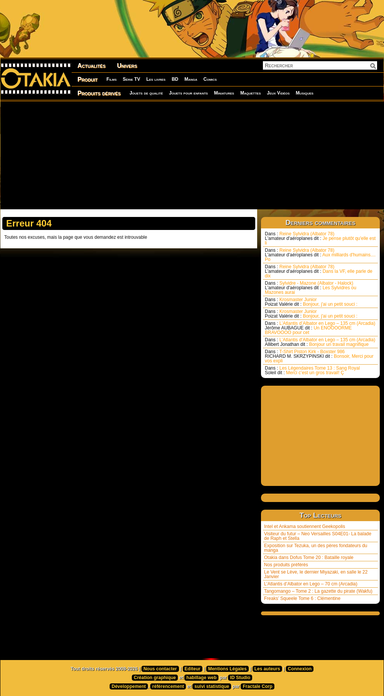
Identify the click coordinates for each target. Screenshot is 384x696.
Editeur (192, 669)
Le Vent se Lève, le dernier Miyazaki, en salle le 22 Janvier (316, 574)
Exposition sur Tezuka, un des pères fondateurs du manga (315, 548)
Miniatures (224, 93)
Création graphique (155, 677)
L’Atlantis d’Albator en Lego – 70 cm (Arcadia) (310, 584)
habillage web (201, 677)
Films (112, 79)
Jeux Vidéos (278, 93)
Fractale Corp (257, 686)
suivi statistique (211, 686)
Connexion (300, 669)
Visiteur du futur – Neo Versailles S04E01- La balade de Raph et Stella (317, 536)
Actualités (91, 65)
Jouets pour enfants (188, 93)
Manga (190, 79)
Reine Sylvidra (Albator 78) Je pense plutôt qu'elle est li (320, 238)
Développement (129, 686)
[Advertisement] (177, 155)
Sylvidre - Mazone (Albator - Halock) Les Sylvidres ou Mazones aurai (310, 287)
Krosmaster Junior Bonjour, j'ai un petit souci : (311, 302)
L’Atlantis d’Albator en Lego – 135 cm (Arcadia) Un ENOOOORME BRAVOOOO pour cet (320, 328)
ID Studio (240, 677)
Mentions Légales (227, 669)
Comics (210, 79)
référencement (168, 686)
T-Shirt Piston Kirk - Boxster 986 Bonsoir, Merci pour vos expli (319, 356)
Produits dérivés (99, 93)
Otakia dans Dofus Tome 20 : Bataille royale (308, 557)
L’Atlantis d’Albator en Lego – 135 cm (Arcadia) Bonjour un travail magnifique (320, 342)
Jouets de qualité (146, 93)
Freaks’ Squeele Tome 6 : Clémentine (302, 598)
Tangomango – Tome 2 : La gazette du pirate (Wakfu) (318, 591)
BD (175, 79)
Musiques (304, 93)
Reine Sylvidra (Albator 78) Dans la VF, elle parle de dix (319, 271)
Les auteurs (267, 669)
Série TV (131, 79)
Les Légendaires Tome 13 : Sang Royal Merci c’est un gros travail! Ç (312, 370)
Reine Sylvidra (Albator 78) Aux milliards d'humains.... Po (320, 255)
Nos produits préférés (286, 564)
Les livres (156, 79)
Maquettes (250, 93)
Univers (127, 65)
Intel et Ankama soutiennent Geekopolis (304, 526)
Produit (87, 79)
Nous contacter (160, 669)
